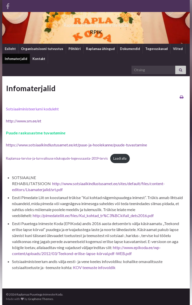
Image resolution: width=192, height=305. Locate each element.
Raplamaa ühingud (100, 49)
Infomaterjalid (16, 59)
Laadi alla (119, 158)
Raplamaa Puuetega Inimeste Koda (96, 23)
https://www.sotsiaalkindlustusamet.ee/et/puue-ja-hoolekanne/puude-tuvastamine (76, 144)
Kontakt (38, 59)
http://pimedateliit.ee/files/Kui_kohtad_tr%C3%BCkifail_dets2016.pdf (93, 215)
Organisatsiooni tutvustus (42, 49)
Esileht (10, 49)
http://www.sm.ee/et (23, 120)
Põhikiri (74, 49)
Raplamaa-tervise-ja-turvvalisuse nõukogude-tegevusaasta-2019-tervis (57, 158)
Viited (178, 49)
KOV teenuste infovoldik (94, 267)
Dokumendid (130, 49)
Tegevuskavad (156, 49)
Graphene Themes (40, 299)
